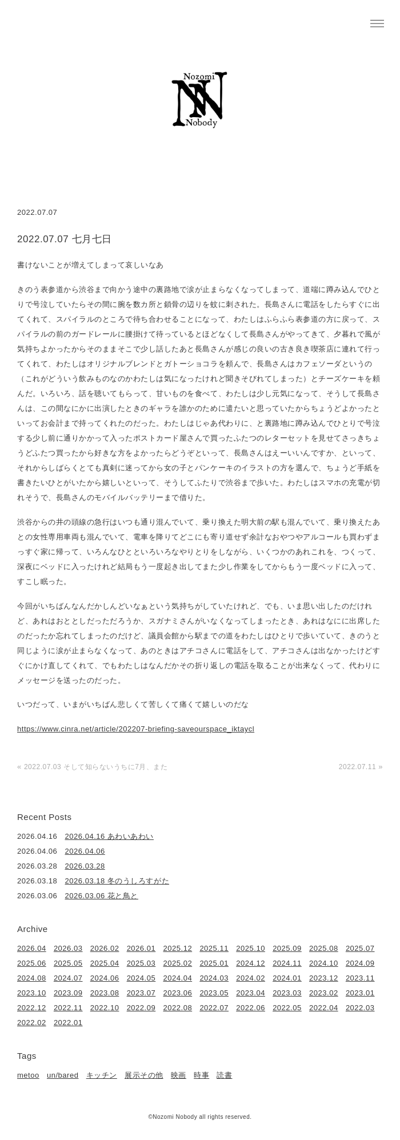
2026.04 (31, 948)
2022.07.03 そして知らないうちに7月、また (96, 767)
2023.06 (178, 993)
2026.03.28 (85, 866)
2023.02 (323, 993)
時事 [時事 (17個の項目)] (201, 1075)
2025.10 (250, 948)
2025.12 (178, 948)
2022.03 (360, 1007)
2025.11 (214, 948)
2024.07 (68, 978)
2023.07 (141, 993)
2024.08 (31, 978)
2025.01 (214, 963)
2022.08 (178, 1007)
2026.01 (141, 948)
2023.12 (323, 978)
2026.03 (68, 948)
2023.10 (31, 993)
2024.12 (250, 963)
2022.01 (68, 1022)
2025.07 (360, 948)
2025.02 (178, 963)
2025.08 (323, 948)
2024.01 (287, 978)
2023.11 (360, 978)
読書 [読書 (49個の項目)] (224, 1075)
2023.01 (360, 993)
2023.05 (214, 993)
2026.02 (104, 948)
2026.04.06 (85, 851)
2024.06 (104, 978)
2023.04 (250, 993)
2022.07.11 (357, 767)
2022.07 (214, 1007)
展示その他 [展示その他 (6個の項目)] (144, 1075)
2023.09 (68, 993)
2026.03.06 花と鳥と (101, 895)
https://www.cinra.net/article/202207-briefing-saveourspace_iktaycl (135, 729)
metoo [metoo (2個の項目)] (28, 1075)
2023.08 (104, 993)
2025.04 (104, 963)
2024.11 (287, 963)
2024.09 (360, 963)
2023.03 (287, 993)
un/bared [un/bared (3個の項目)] (62, 1075)
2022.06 (250, 1007)
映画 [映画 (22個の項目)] (178, 1075)
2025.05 (68, 963)
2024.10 (323, 963)
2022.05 (287, 1007)
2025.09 (287, 948)
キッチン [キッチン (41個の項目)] (101, 1075)
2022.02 (31, 1022)
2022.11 (68, 1007)
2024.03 (214, 978)
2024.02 (250, 978)
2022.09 (141, 1007)
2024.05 (141, 978)
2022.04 (323, 1007)
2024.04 (178, 978)
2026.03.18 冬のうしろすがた (117, 881)
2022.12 (31, 1007)
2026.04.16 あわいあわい (109, 836)
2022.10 (104, 1007)
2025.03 (141, 963)
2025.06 (31, 963)
